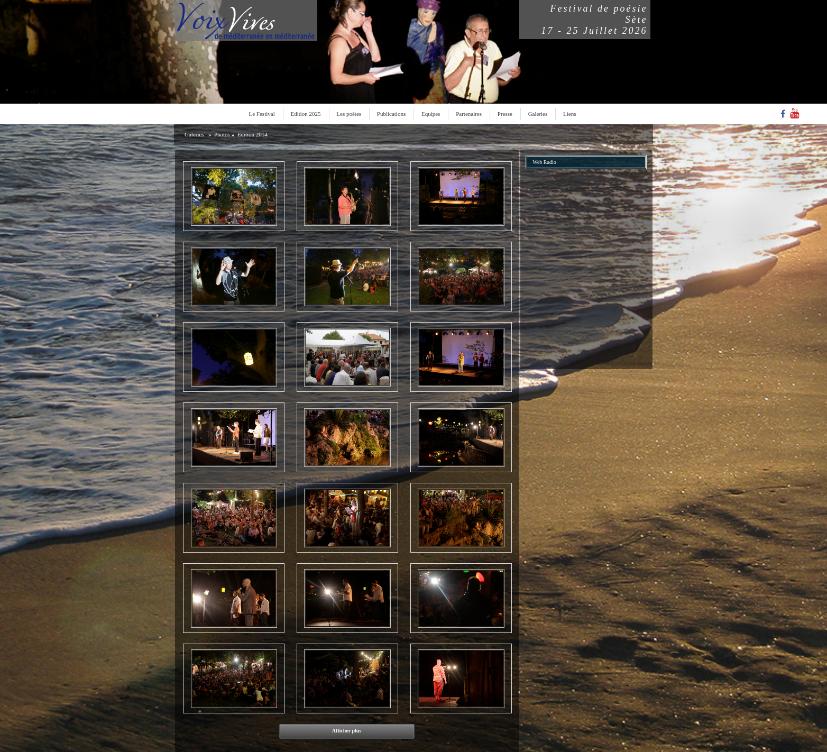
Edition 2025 (305, 114)
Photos (222, 134)
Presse (505, 114)
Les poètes (348, 114)
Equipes (430, 114)
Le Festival (262, 114)
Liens (569, 114)
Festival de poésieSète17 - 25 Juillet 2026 (594, 19)
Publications (391, 114)
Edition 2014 (252, 134)
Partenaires (469, 114)
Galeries (538, 114)
